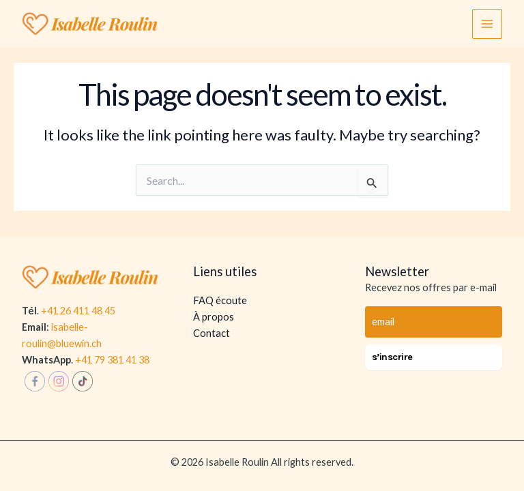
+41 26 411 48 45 (78, 310)
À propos (213, 317)
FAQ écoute (220, 300)
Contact (211, 333)
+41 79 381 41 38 (112, 360)
